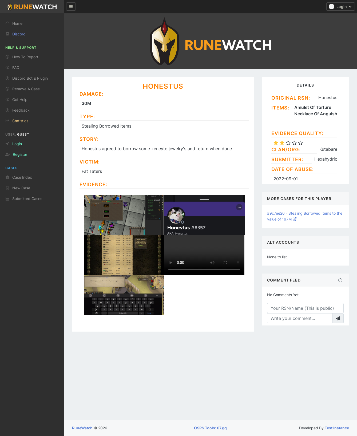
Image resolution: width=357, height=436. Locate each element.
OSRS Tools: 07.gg (210, 428)
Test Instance (337, 428)
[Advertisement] (210, 380)
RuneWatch (82, 428)
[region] (32, 222)
